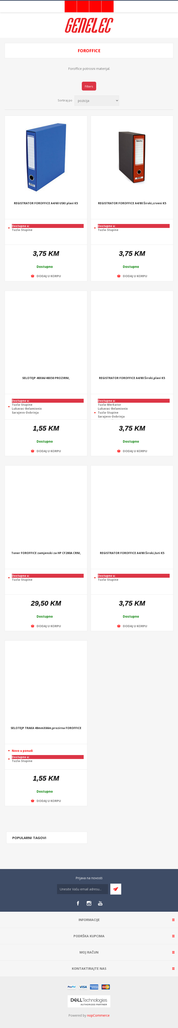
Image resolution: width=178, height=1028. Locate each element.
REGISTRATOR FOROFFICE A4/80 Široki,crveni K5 (132, 203)
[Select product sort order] (96, 100)
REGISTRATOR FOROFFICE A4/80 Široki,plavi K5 (132, 378)
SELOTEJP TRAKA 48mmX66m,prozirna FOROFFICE (46, 728)
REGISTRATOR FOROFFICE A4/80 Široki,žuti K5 (132, 553)
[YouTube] (100, 903)
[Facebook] (78, 903)
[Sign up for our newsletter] (82, 889)
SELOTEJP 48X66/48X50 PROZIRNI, (46, 378)
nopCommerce (98, 1015)
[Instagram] (89, 903)
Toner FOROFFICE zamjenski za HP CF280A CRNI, (46, 553)
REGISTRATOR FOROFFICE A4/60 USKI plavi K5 (46, 203)
